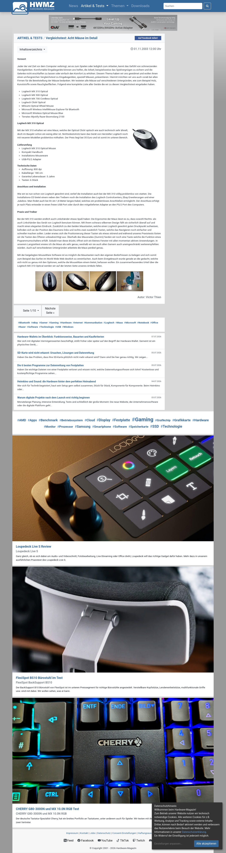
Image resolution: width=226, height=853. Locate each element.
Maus (119, 322)
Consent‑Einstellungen (124, 833)
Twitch (139, 840)
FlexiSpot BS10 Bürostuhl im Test (39, 678)
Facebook (86, 840)
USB (58, 326)
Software (32, 326)
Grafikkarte (181, 420)
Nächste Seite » (50, 310)
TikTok (123, 840)
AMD (21, 420)
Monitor (50, 426)
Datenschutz (104, 833)
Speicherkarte (138, 426)
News (74, 5)
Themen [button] (118, 6)
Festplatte (121, 420)
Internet (78, 322)
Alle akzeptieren (206, 843)
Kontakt (84, 833)
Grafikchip (163, 420)
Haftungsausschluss (149, 833)
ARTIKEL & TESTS (29, 38)
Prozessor (65, 426)
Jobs (92, 833)
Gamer (43, 322)
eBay (34, 322)
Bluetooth (24, 322)
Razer (22, 326)
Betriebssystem (71, 420)
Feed (68, 840)
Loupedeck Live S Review (33, 546)
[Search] (182, 6)
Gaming (53, 322)
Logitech (108, 322)
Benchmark (48, 420)
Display (103, 420)
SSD (154, 426)
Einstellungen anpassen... (168, 843)
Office (154, 322)
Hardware (66, 322)
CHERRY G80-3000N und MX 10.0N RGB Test (47, 809)
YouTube (105, 840)
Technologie (46, 326)
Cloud (90, 420)
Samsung (82, 426)
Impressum (72, 833)
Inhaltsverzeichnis (31, 49)
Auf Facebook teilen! (148, 38)
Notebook (143, 322)
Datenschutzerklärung (194, 832)
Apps (32, 420)
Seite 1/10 (30, 310)
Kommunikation (93, 322)
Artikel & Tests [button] (93, 6)
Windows (67, 326)
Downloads (140, 6)
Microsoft (130, 322)
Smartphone (101, 426)
